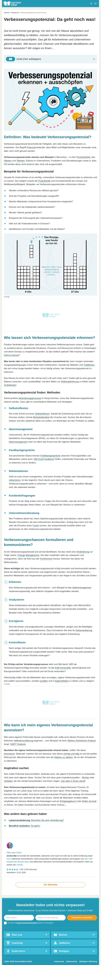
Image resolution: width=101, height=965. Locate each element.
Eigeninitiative (62, 681)
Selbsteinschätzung (23, 740)
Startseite (6, 12)
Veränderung (82, 552)
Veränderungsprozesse (29, 398)
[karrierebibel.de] (12, 3)
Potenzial (31, 147)
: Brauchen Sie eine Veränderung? (36, 820)
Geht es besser (11, 355)
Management (15, 12)
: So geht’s (24, 826)
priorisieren (9, 754)
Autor (9, 859)
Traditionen (89, 365)
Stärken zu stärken (63, 757)
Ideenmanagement (18, 442)
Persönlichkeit (83, 157)
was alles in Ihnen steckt (73, 781)
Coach (36, 525)
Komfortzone (46, 559)
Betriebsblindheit (41, 417)
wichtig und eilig (71, 754)
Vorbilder (8, 781)
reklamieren (14, 480)
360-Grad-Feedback (44, 459)
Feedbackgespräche (50, 455)
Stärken (8, 160)
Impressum (59, 961)
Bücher (85, 777)
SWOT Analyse (17, 744)
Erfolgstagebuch (68, 801)
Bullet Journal (89, 801)
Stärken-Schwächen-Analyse (81, 740)
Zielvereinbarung (84, 630)
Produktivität (44, 181)
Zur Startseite (50, 885)
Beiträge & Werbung (88, 961)
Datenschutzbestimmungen (26, 923)
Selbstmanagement (81, 587)
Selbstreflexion (42, 413)
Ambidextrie (10, 385)
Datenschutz (71, 961)
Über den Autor (14, 852)
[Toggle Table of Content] (50, 59)
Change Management (28, 555)
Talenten (20, 160)
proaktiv (44, 681)
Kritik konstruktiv (63, 668)
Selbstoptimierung (70, 381)
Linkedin (19, 865)
